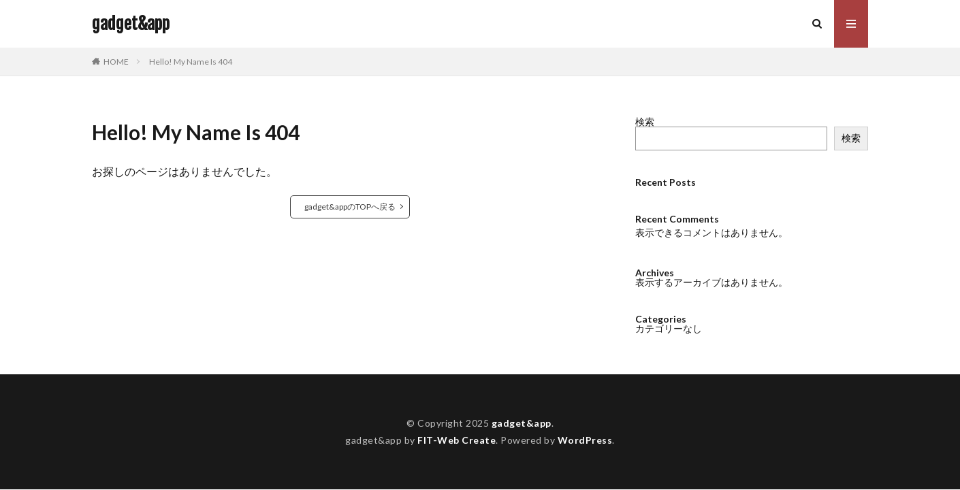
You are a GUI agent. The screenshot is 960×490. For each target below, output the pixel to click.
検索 (644, 121)
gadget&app (131, 24)
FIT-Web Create (456, 440)
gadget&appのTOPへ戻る (350, 206)
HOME (116, 61)
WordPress (585, 440)
